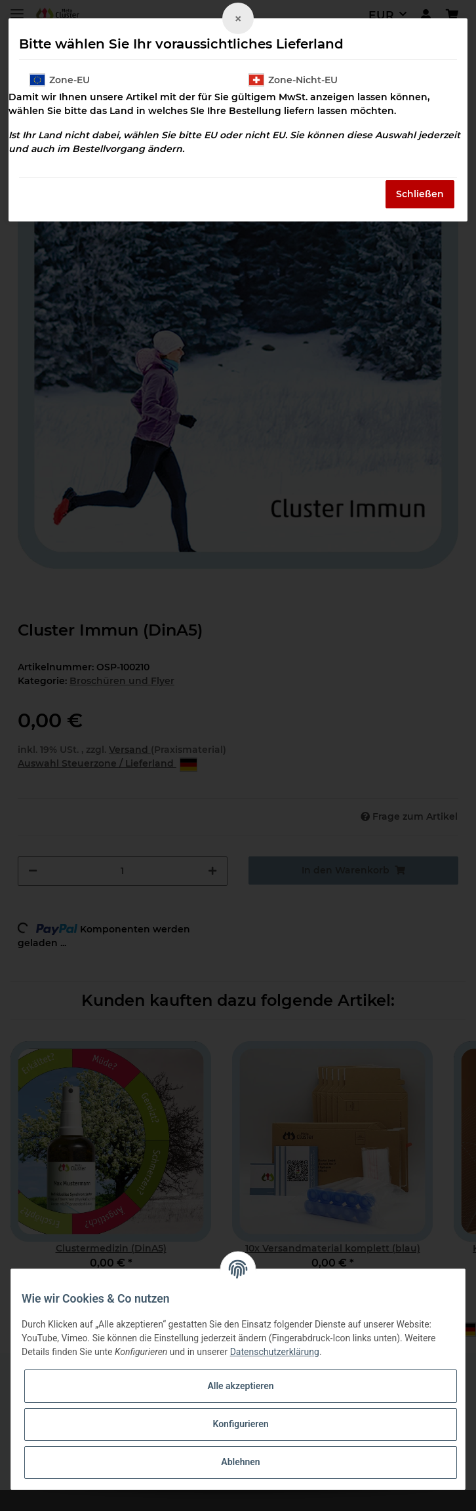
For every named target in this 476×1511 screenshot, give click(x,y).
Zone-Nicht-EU (293, 79)
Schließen (420, 194)
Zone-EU (60, 79)
